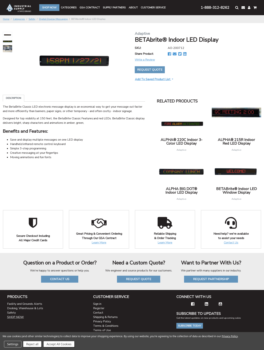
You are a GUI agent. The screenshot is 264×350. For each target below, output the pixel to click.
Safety (11, 313)
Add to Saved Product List (153, 79)
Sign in (97, 304)
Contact (98, 313)
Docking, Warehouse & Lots (25, 308)
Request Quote (149, 70)
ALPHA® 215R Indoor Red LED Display (236, 141)
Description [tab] (13, 98)
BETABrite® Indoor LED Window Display (236, 190)
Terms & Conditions (105, 326)
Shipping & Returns (105, 317)
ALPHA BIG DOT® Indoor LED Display (181, 190)
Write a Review (145, 60)
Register (98, 308)
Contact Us (231, 243)
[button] (237, 7)
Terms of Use (102, 330)
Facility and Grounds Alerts (24, 304)
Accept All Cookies (59, 344)
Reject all (32, 344)
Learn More (99, 243)
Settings (12, 344)
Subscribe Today (189, 325)
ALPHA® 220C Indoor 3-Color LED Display (181, 141)
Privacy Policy (102, 321)
